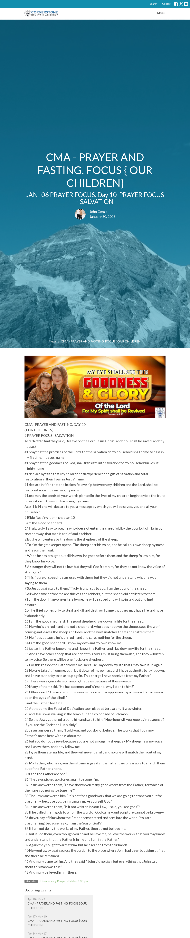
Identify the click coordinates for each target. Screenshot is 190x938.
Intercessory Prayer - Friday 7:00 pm (64, 881)
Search (153, 3)
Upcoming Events (37, 890)
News (53, 341)
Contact (166, 3)
